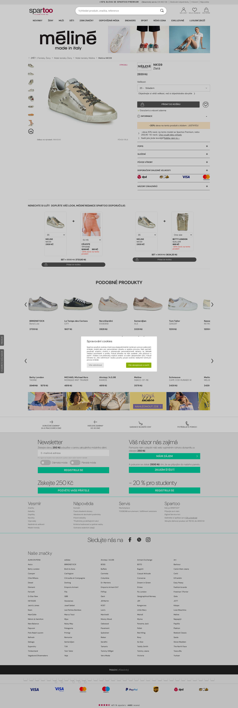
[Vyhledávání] (162, 11)
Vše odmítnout (95, 365)
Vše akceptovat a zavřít (138, 365)
